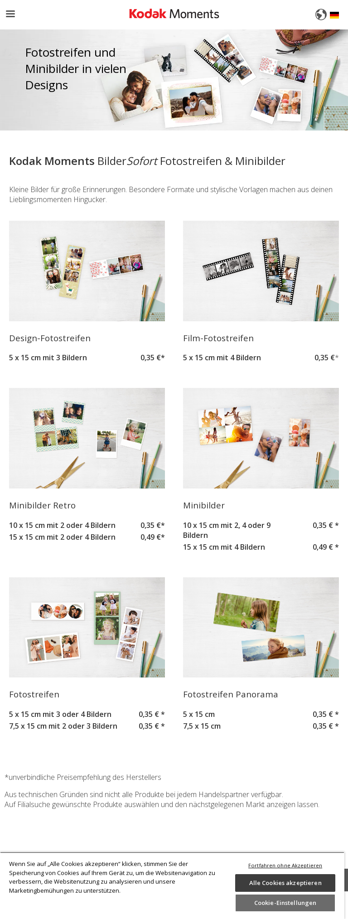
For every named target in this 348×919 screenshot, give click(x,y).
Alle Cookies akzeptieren (285, 883)
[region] (172, 885)
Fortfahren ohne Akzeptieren (285, 865)
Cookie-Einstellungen (285, 903)
